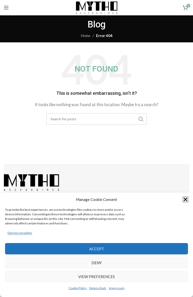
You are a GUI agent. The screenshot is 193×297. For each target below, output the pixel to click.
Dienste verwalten (20, 233)
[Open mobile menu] (6, 8)
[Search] (96, 119)
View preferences (96, 276)
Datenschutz (97, 288)
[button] (185, 199)
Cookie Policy (78, 288)
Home (85, 35)
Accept (96, 249)
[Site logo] (96, 7)
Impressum (116, 288)
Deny (96, 262)
